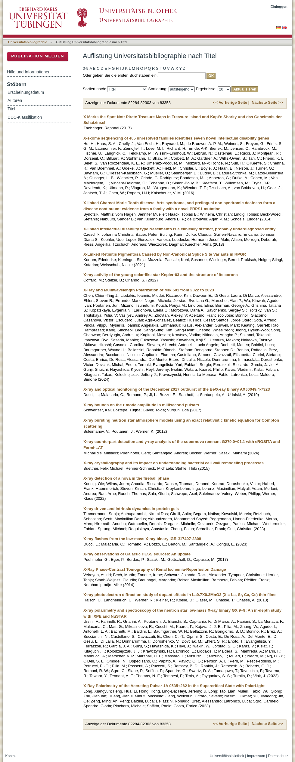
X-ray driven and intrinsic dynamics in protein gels (131, 508)
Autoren (15, 100)
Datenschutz (278, 756)
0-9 (85, 68)
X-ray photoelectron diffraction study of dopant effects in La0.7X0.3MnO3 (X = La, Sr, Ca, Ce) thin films (180, 594)
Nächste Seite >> (267, 102)
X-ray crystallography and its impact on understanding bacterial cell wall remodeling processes (173, 463)
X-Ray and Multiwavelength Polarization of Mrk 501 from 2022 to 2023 (148, 290)
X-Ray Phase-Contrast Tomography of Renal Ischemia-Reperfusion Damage (154, 569)
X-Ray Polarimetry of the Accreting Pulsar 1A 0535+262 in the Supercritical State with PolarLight (174, 686)
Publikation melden (37, 56)
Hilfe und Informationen (29, 71)
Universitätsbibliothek (227, 756)
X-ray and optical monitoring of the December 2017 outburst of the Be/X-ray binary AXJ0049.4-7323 (176, 389)
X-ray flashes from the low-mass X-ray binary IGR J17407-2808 (142, 538)
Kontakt (11, 756)
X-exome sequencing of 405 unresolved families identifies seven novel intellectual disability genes (176, 138)
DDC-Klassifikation (25, 117)
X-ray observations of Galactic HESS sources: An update (137, 554)
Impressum (256, 756)
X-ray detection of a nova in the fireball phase (126, 478)
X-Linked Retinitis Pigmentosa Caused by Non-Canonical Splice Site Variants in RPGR (164, 254)
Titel (11, 109)
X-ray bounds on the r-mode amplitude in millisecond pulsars (141, 405)
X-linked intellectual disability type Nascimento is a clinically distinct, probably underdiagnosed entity (179, 229)
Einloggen (279, 6)
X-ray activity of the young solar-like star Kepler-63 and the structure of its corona (160, 274)
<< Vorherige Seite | (231, 102)
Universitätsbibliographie (27, 42)
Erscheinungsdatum (26, 92)
